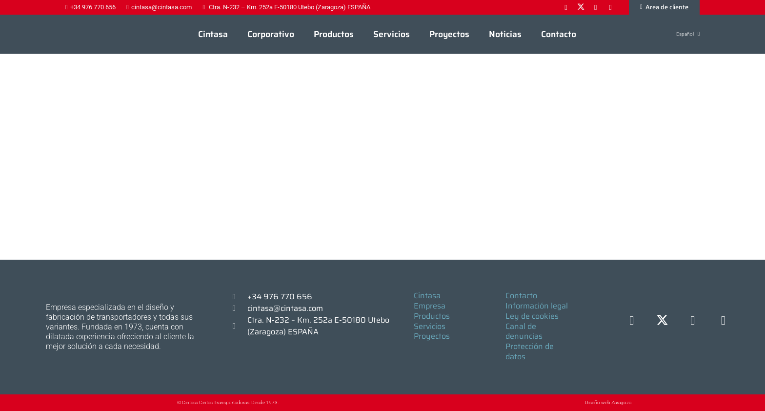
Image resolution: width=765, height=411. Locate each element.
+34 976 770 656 (279, 296)
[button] (683, 34)
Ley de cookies (532, 316)
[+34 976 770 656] (238, 297)
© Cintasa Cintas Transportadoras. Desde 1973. (228, 402)
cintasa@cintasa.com (285, 308)
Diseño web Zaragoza (608, 402)
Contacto (521, 295)
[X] (662, 321)
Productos (432, 316)
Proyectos (432, 336)
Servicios (429, 326)
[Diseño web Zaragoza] (562, 402)
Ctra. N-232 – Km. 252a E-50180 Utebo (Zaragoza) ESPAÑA (318, 326)
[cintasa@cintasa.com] (238, 308)
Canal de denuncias (524, 331)
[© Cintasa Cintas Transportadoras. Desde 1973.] (167, 403)
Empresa (429, 306)
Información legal (536, 306)
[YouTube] (723, 321)
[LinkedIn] (693, 321)
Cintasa (427, 295)
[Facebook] (632, 321)
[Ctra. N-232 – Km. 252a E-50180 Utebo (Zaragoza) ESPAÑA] (238, 326)
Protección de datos (529, 351)
